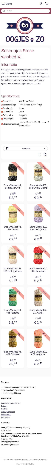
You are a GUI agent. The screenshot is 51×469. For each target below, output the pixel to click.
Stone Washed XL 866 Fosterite (12, 311)
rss (31, 459)
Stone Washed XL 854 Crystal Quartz (38, 186)
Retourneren (6, 415)
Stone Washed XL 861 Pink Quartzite (13, 269)
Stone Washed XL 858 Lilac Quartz (38, 228)
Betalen (4, 406)
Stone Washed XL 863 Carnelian (38, 269)
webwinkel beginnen (39, 459)
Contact (4, 409)
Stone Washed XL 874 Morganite (38, 352)
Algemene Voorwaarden (10, 403)
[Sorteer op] (25, 148)
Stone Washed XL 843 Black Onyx (12, 186)
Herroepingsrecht (8, 412)
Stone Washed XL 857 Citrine (12, 228)
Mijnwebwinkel (29, 464)
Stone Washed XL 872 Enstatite (12, 352)
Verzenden (5, 417)
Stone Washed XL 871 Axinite (38, 311)
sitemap (25, 459)
